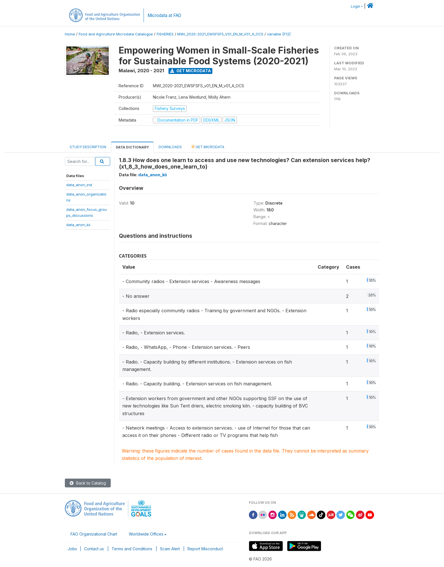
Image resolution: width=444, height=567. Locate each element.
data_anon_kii (78, 224)
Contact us (94, 548)
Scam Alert (170, 548)
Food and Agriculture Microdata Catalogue (116, 34)
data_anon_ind (79, 184)
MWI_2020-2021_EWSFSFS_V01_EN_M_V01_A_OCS (220, 34)
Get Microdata (190, 70)
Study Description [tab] (88, 147)
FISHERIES (165, 34)
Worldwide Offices (146, 534)
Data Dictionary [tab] (132, 147)
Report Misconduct (205, 548)
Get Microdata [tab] (207, 146)
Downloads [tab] (170, 147)
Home (70, 34)
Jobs (72, 548)
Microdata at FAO (164, 15)
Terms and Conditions (132, 548)
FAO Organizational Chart (94, 534)
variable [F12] (279, 34)
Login (355, 6)
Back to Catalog (88, 483)
